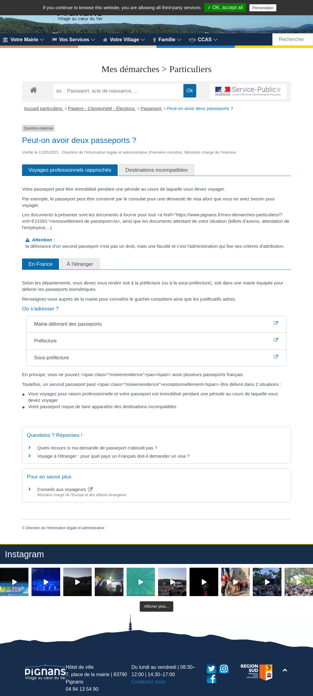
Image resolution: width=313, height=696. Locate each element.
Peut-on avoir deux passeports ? (200, 108)
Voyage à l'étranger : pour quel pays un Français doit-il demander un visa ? (113, 456)
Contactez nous (148, 681)
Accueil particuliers (44, 108)
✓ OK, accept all (225, 7)
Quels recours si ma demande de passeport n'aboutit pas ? (97, 447)
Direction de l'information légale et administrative (65, 528)
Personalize (262, 7)
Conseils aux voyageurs (65, 489)
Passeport (152, 108)
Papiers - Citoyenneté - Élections (102, 108)
